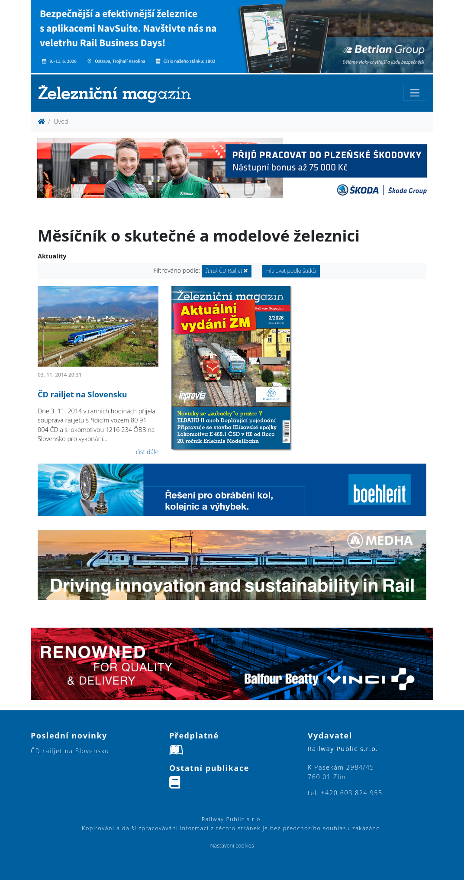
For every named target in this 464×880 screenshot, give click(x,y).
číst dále (147, 452)
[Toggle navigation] (414, 93)
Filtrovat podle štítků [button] (291, 270)
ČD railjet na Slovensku (82, 394)
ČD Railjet (227, 270)
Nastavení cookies (232, 845)
